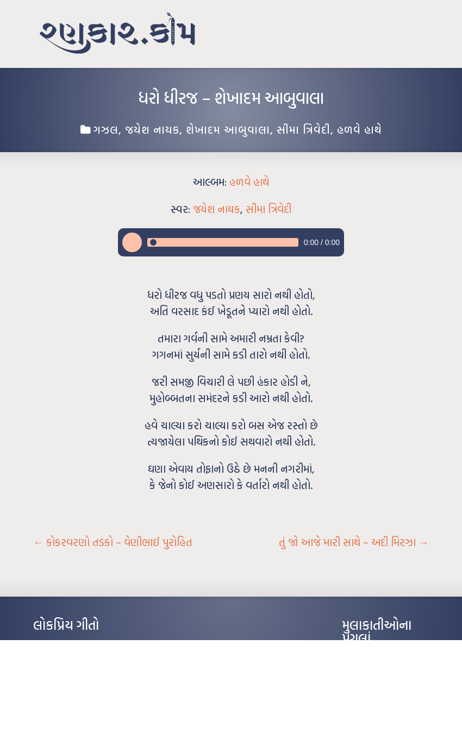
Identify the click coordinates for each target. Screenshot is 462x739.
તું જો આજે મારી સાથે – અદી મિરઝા (354, 542)
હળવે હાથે (359, 129)
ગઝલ (105, 129)
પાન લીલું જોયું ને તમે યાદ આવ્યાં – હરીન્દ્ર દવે (90, 679)
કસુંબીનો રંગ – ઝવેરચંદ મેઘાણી (72, 711)
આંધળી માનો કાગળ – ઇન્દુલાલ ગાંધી (79, 646)
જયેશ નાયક (152, 129)
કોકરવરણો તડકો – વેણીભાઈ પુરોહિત (112, 542)
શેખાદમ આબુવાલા (228, 129)
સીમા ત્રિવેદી (303, 129)
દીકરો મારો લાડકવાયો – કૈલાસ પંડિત (79, 695)
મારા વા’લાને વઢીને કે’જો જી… (71, 662)
